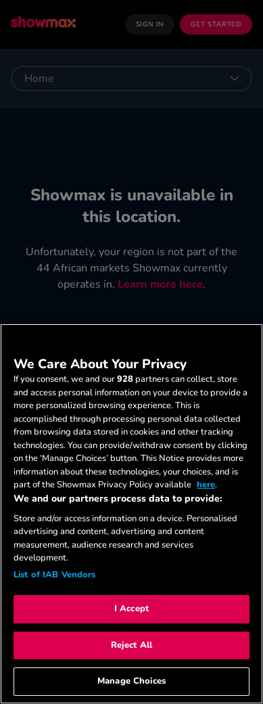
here (206, 485)
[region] (131, 514)
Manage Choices (131, 681)
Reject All (131, 645)
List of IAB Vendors (54, 575)
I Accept (131, 608)
